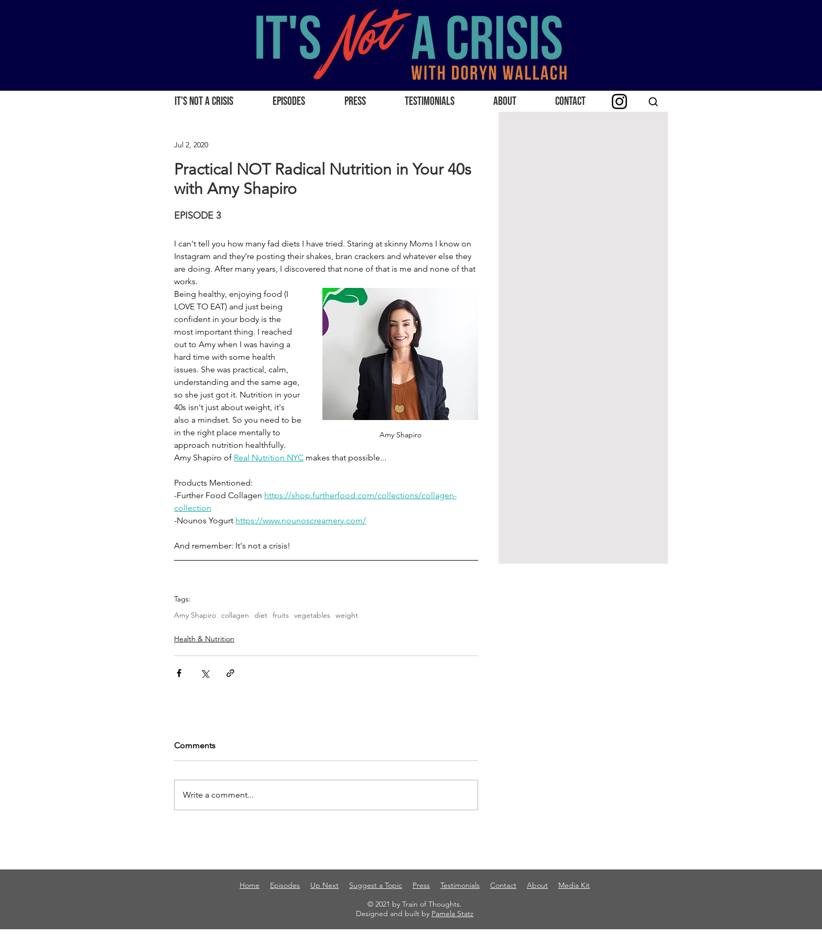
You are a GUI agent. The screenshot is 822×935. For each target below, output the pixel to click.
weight (347, 615)
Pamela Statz (452, 913)
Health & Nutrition (204, 638)
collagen (235, 615)
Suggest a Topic (375, 885)
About (537, 885)
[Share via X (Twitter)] (205, 673)
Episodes (285, 885)
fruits (281, 615)
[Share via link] (230, 673)
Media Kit (574, 885)
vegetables (312, 615)
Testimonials (460, 885)
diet (260, 615)
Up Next (324, 885)
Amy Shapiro (195, 615)
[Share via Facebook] (179, 673)
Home (249, 885)
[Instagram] (619, 101)
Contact (503, 885)
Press (421, 885)
